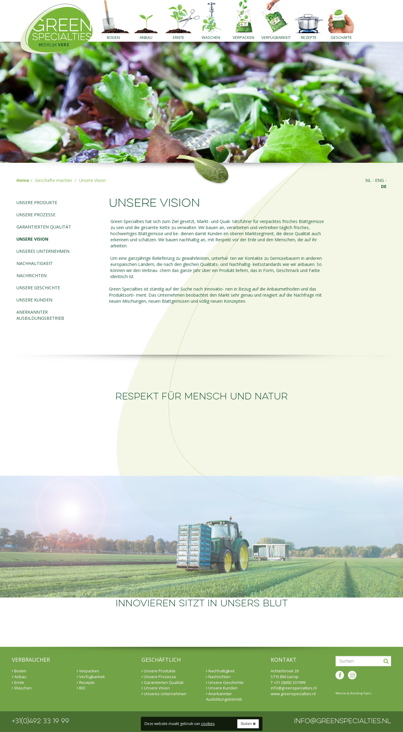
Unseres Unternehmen (42, 251)
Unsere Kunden (34, 300)
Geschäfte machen (341, 38)
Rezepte (309, 37)
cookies (207, 723)
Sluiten (248, 723)
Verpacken (243, 37)
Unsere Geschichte (38, 288)
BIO (81, 688)
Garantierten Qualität (43, 227)
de (384, 186)
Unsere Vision (32, 239)
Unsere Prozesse (35, 215)
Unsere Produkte (36, 202)
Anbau (146, 37)
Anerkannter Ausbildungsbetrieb (40, 315)
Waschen (211, 37)
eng (379, 180)
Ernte (178, 37)
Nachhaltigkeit (34, 263)
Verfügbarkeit (276, 37)
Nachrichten (31, 275)
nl (368, 180)
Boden (113, 37)
